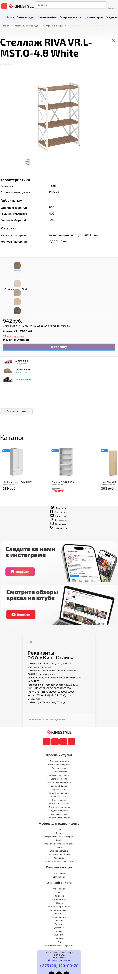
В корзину (59, 348)
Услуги (59, 935)
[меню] (4, 6)
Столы (59, 833)
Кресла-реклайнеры (59, 796)
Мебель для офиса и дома (28, 25)
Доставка (59, 931)
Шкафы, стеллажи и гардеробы (59, 840)
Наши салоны (23, 380)
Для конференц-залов (59, 810)
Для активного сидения (59, 821)
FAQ (59, 945)
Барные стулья (59, 793)
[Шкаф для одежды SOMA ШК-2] (23, 465)
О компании (59, 892)
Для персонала (59, 771)
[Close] (32, 644)
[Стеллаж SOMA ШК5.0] (72, 465)
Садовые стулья (59, 817)
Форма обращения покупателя (59, 949)
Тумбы (59, 844)
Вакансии (59, 899)
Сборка (59, 906)
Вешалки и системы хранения (59, 847)
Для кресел (59, 877)
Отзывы (59, 917)
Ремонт (59, 924)
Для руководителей (59, 764)
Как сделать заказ (59, 913)
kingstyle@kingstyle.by (59, 964)
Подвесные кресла (59, 814)
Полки (59, 851)
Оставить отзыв (16, 412)
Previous (9, 289)
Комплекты (59, 861)
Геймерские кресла (59, 779)
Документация (59, 903)
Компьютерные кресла (59, 768)
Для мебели (59, 880)
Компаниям (59, 938)
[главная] (21, 6)
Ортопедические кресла (59, 786)
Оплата (59, 896)
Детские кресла (59, 782)
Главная (5, 25)
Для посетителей (59, 775)
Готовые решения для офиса (59, 865)
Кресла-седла (59, 803)
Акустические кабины (59, 858)
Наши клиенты (59, 920)
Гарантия (59, 927)
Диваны (59, 836)
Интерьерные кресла (59, 807)
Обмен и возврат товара (59, 910)
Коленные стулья (59, 800)
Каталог (16, 440)
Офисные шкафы (54, 25)
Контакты (59, 942)
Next (24, 289)
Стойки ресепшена (59, 854)
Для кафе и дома (59, 789)
